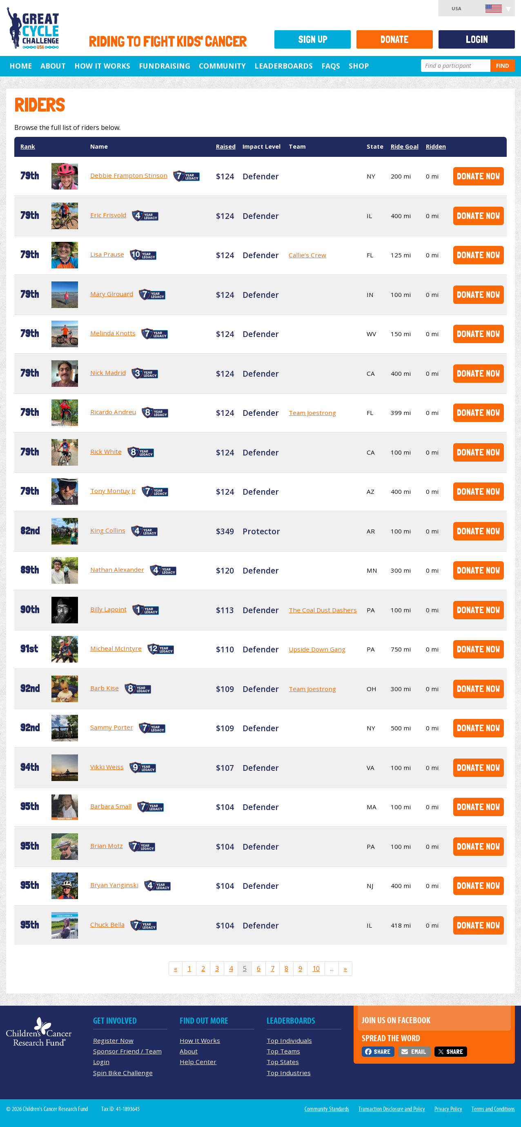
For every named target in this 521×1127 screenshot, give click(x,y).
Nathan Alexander (117, 569)
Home (20, 66)
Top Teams (283, 1051)
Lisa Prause (107, 254)
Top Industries (289, 1073)
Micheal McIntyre (116, 648)
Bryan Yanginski (114, 885)
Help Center (198, 1062)
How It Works (102, 66)
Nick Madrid (108, 372)
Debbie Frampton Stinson (128, 175)
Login (477, 39)
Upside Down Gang (317, 649)
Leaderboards (283, 66)
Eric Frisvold (108, 215)
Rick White (106, 451)
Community (222, 66)
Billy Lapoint (108, 609)
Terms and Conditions (493, 1109)
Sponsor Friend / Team (127, 1051)
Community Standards (327, 1109)
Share (382, 1052)
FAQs (330, 66)
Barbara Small (110, 806)
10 (316, 968)
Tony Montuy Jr (113, 491)
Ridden (436, 146)
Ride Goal (405, 146)
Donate (395, 39)
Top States (283, 1062)
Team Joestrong (312, 412)
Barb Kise (104, 688)
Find (502, 65)
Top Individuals (289, 1040)
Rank (27, 146)
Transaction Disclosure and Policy (391, 1109)
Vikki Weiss (107, 767)
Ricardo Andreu (113, 412)
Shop (359, 66)
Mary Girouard (111, 294)
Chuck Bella (107, 924)
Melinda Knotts (113, 333)
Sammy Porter (111, 727)
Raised (226, 146)
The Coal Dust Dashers (323, 610)
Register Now (113, 1040)
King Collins (107, 530)
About (53, 66)
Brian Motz (106, 845)
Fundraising (164, 66)
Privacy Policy (448, 1109)
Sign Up (312, 39)
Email (418, 1052)
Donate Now (478, 175)
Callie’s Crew (307, 255)
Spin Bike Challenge (123, 1073)
